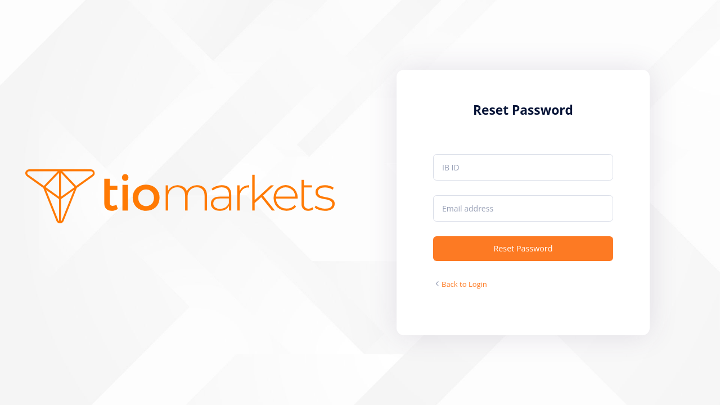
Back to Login (464, 284)
